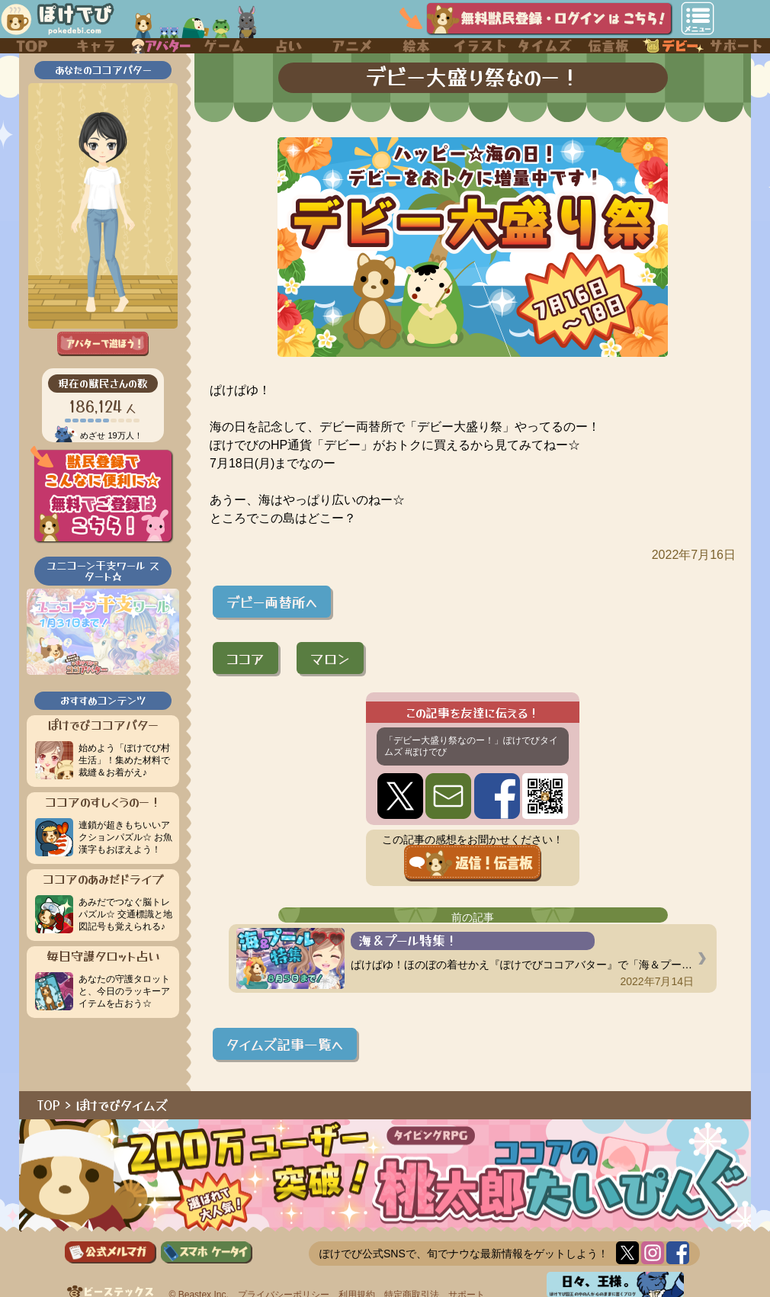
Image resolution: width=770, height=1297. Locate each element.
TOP (48, 1105)
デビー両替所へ (271, 602)
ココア (245, 658)
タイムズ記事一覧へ (284, 1044)
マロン (330, 658)
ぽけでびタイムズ (121, 1105)
